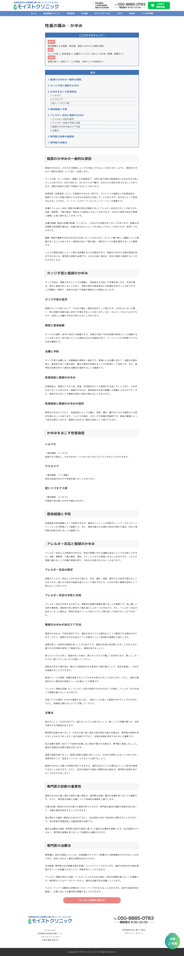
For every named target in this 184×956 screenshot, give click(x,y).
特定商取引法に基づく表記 (133, 930)
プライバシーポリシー (133, 933)
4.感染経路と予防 (57, 109)
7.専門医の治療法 (57, 142)
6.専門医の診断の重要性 (61, 136)
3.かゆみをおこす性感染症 (62, 91)
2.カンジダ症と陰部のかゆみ (63, 85)
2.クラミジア (56, 99)
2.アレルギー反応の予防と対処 (65, 122)
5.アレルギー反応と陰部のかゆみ (66, 115)
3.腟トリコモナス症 (60, 103)
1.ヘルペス (55, 95)
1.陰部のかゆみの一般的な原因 (64, 79)
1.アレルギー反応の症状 (62, 119)
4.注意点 (54, 130)
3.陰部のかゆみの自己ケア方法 (65, 126)
